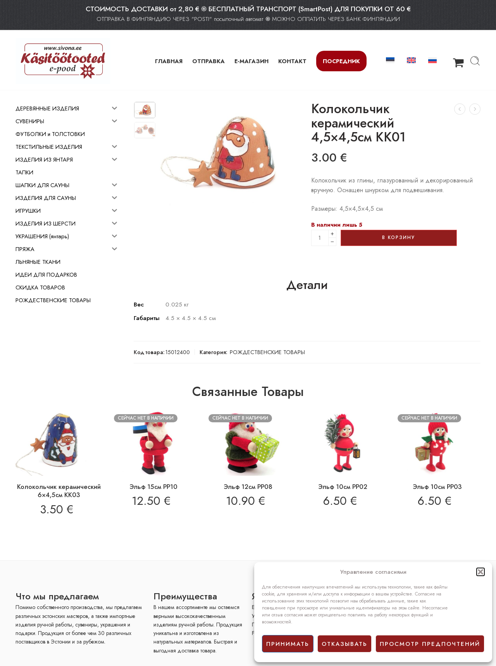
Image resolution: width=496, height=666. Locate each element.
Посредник (341, 61)
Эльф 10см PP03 (437, 486)
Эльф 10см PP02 (342, 486)
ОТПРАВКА (208, 61)
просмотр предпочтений (430, 644)
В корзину (398, 237)
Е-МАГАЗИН (251, 61)
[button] (480, 572)
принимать (287, 644)
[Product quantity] (320, 238)
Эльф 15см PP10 (153, 486)
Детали (307, 285)
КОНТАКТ (292, 61)
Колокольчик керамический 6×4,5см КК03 (59, 491)
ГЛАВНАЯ (169, 61)
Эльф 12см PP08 (248, 486)
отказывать (344, 644)
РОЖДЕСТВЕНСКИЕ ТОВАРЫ (267, 352)
